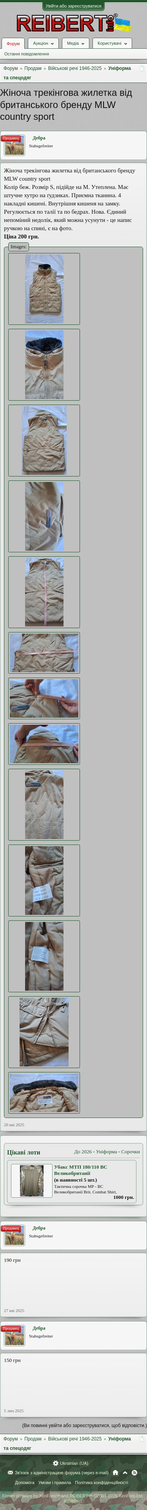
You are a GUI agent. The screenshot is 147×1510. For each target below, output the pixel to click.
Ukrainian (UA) (74, 1463)
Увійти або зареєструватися (74, 6)
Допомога (24, 1482)
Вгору (125, 1472)
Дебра (39, 138)
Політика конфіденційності (101, 1482)
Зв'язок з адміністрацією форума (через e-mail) (62, 1472)
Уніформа (106, 1151)
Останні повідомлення (26, 53)
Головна (115, 1472)
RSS (134, 1472)
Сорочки (130, 1151)
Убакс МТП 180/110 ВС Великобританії (80, 1170)
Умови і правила (54, 1482)
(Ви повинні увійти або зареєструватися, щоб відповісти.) (84, 1425)
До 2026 (83, 1151)
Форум (13, 43)
